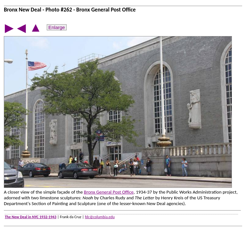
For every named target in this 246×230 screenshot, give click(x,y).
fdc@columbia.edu (100, 216)
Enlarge (56, 27)
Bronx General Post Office (109, 192)
